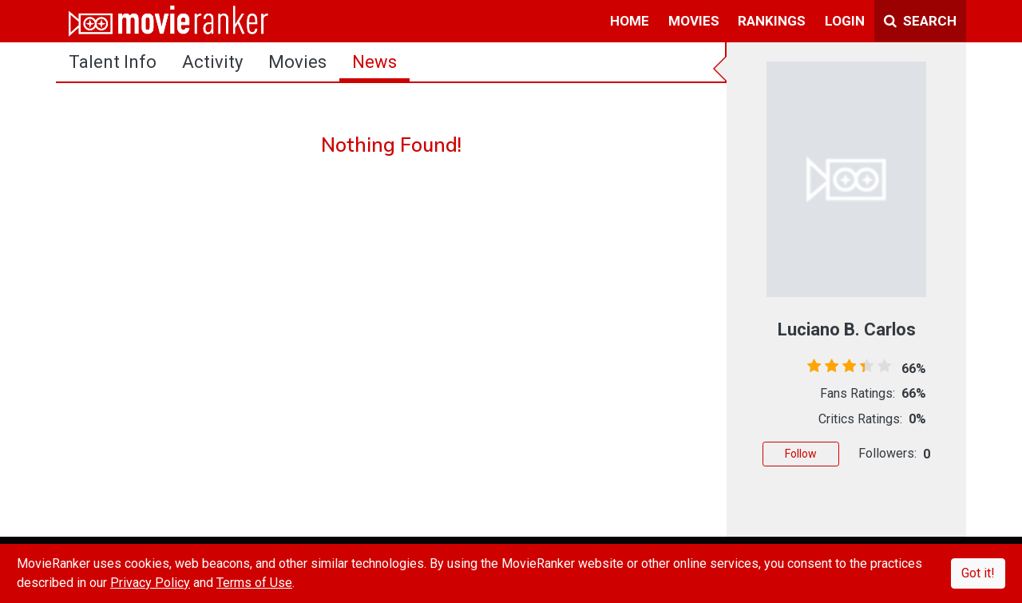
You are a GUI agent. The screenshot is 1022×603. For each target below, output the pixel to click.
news (374, 62)
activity (212, 62)
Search (920, 21)
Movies (297, 62)
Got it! (978, 573)
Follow (801, 453)
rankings (772, 21)
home (629, 21)
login (845, 21)
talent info (112, 62)
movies (693, 21)
